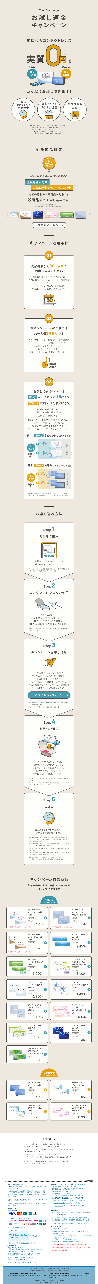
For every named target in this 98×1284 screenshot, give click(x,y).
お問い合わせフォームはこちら (60, 1228)
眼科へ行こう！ (58, 1200)
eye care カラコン (58, 1206)
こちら (47, 1154)
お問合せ (52, 1268)
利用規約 (32, 1270)
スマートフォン (54, 1282)
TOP (30, 1268)
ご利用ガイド (24, 1243)
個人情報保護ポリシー (41, 1270)
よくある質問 (65, 1268)
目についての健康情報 (59, 1203)
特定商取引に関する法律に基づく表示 (58, 1270)
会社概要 (58, 1268)
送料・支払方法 (45, 1268)
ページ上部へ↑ (89, 1180)
